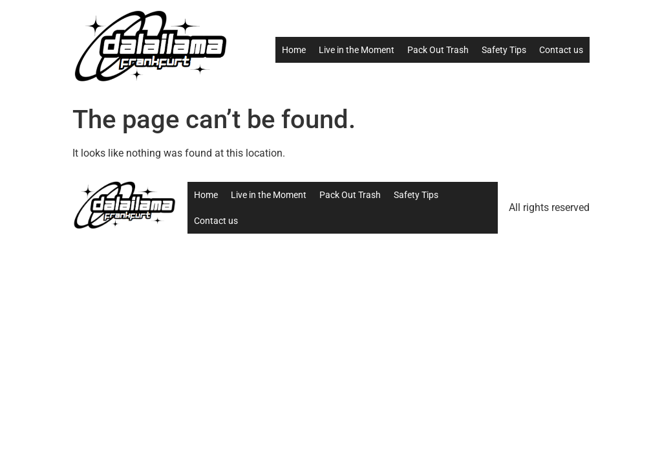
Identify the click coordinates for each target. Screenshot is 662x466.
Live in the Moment (356, 50)
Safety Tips (504, 50)
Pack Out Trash (438, 50)
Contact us (561, 50)
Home (294, 50)
